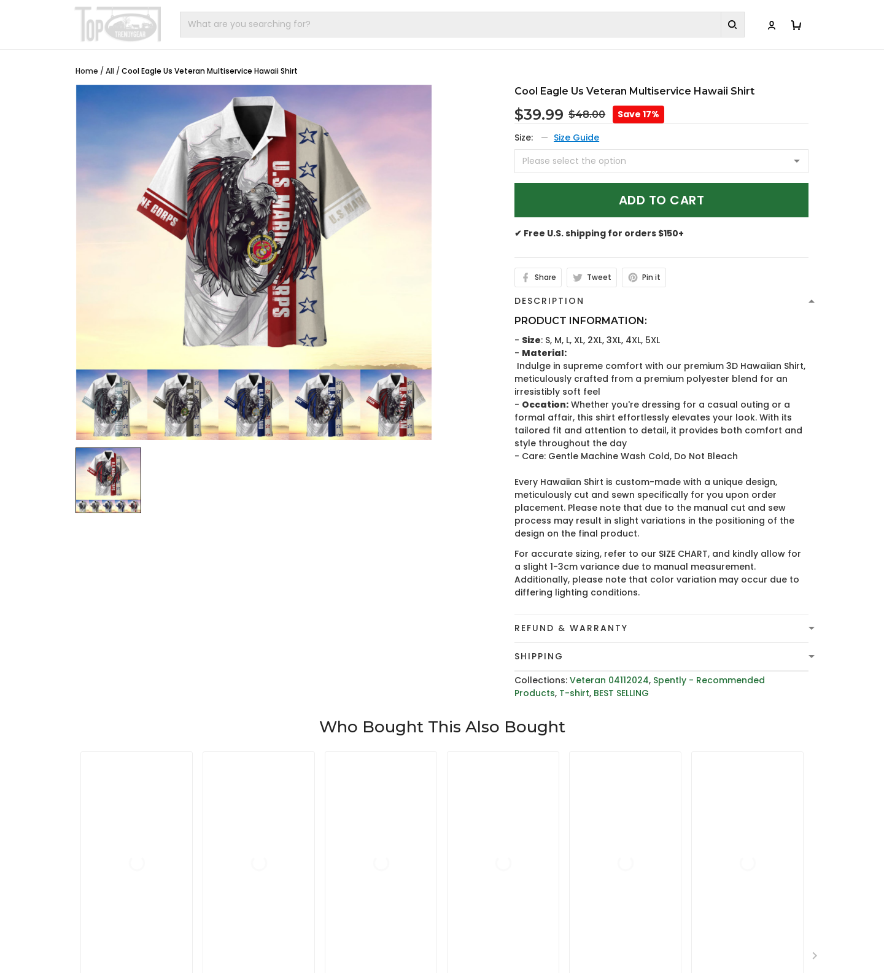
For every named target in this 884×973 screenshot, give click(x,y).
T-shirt (574, 693)
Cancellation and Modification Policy (534, 927)
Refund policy (482, 889)
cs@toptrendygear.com (330, 871)
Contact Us (665, 851)
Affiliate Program (678, 908)
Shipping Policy (485, 870)
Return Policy (481, 908)
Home (87, 71)
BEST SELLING (621, 693)
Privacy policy (482, 832)
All (110, 71)
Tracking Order (674, 889)
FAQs (651, 870)
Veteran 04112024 (609, 680)
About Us (660, 832)
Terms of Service (489, 851)
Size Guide (576, 137)
